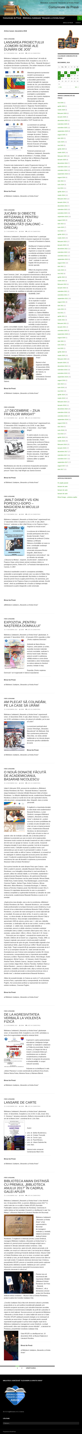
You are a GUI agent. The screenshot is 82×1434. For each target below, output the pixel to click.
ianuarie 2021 (62, 327)
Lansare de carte (20, 1102)
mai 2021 (60, 313)
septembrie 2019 (63, 377)
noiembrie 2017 (62, 455)
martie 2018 (61, 441)
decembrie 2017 (63, 451)
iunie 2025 (61, 142)
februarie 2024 (62, 199)
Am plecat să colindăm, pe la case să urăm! (25, 703)
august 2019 (61, 380)
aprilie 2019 (61, 394)
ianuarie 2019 (62, 405)
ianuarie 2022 (62, 288)
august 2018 (61, 423)
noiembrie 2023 (62, 209)
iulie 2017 (61, 469)
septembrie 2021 (63, 298)
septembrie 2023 (63, 216)
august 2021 (61, 302)
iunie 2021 (61, 309)
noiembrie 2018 (62, 412)
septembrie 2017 (63, 462)
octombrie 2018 (62, 416)
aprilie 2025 (61, 149)
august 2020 (61, 337)
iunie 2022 (61, 270)
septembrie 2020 (63, 334)
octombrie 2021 (62, 295)
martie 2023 (61, 238)
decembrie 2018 (63, 409)
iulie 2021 (61, 305)
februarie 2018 (62, 444)
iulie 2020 (61, 341)
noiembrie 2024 (62, 167)
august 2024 (61, 177)
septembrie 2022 (63, 259)
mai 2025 (60, 145)
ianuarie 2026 (62, 117)
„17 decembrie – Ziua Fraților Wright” (22, 412)
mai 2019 (60, 391)
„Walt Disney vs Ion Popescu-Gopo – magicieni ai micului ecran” (21, 505)
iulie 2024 (61, 181)
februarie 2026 (62, 113)
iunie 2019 (61, 387)
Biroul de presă (68, 22)
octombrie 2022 (62, 256)
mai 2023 (60, 231)
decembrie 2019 (63, 366)
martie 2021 (61, 320)
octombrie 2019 (62, 373)
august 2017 (61, 466)
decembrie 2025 (63, 120)
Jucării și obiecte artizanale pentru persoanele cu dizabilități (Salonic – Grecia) (23, 220)
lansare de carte (63, 486)
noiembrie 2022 (62, 252)
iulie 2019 (61, 384)
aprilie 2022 (61, 277)
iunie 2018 (61, 430)
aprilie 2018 (61, 437)
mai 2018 (60, 434)
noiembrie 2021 (62, 291)
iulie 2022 (61, 266)
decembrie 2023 (63, 206)
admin (22, 53)
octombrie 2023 (62, 213)
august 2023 (61, 220)
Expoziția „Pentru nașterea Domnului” (22, 624)
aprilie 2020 (61, 352)
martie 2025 (61, 152)
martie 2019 (61, 398)
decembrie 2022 (63, 248)
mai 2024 (60, 188)
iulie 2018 (61, 426)
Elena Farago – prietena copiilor (67, 497)
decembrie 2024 (63, 163)
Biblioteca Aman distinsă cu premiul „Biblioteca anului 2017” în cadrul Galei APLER (26, 1186)
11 (62, 75)
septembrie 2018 (63, 419)
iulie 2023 (61, 223)
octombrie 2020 (62, 330)
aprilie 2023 (61, 234)
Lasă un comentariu (33, 53)
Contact (78, 22)
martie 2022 (61, 280)
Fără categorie (9, 39)
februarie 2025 (62, 156)
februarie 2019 (62, 402)
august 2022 (61, 263)
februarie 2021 (62, 323)
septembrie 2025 (63, 131)
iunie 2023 (61, 227)
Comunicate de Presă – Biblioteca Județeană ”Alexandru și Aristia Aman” (34, 18)
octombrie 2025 (62, 127)
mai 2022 (60, 273)
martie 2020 (61, 355)
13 (68, 75)
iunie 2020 (61, 345)
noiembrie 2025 (62, 124)
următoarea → (32, 1368)
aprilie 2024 (61, 191)
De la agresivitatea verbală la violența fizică (22, 1018)
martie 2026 (61, 110)
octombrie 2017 (62, 458)
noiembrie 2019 (62, 369)
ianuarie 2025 (62, 159)
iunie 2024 (61, 184)
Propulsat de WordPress (9, 1431)
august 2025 (61, 134)
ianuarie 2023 (62, 245)
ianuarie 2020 (62, 362)
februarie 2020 (62, 359)
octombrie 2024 (62, 170)
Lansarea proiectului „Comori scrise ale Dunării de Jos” (24, 45)
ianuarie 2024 (62, 202)
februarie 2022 (62, 284)
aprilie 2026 (61, 106)
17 (59, 78)
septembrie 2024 (63, 174)
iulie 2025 (61, 138)
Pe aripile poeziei (63, 483)
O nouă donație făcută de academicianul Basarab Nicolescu (25, 775)
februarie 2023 (62, 241)
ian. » (76, 87)
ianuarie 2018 (62, 448)
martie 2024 (61, 195)
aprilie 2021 (61, 316)
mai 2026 (60, 102)
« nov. (60, 87)
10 (59, 75)
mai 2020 (60, 348)
